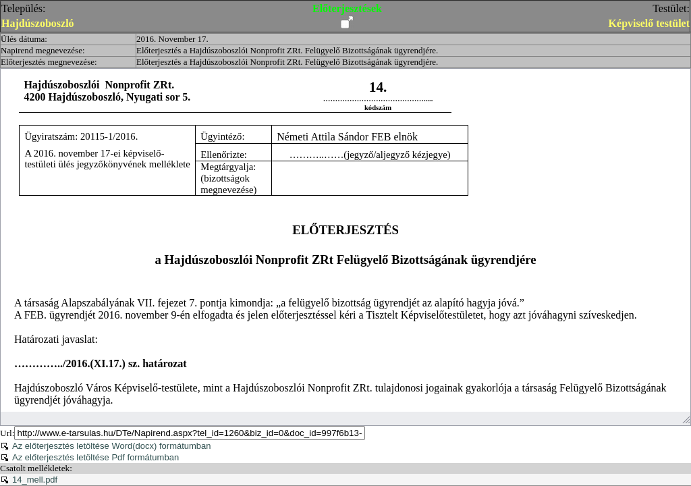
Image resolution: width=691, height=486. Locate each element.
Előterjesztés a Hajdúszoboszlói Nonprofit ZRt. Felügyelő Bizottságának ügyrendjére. (287, 50)
